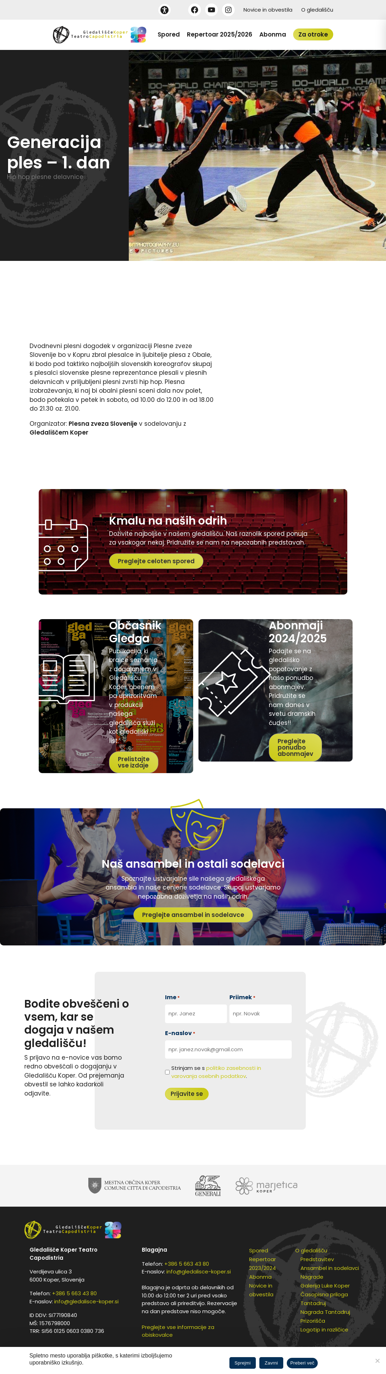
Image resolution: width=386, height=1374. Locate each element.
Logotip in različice (324, 1329)
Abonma (272, 34)
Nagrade (311, 1276)
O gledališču (317, 9)
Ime (172, 997)
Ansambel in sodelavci (329, 1268)
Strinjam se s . (216, 1072)
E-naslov (180, 1033)
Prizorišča (312, 1320)
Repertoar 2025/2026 (219, 34)
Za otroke (313, 34)
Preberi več (302, 1363)
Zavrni (271, 1363)
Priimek (242, 997)
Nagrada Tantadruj (325, 1312)
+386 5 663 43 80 (74, 1293)
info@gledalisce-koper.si (86, 1301)
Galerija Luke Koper (325, 1285)
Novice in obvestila (267, 9)
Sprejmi (243, 1363)
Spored (169, 34)
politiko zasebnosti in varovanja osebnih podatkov (216, 1072)
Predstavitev (317, 1259)
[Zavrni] (377, 1360)
